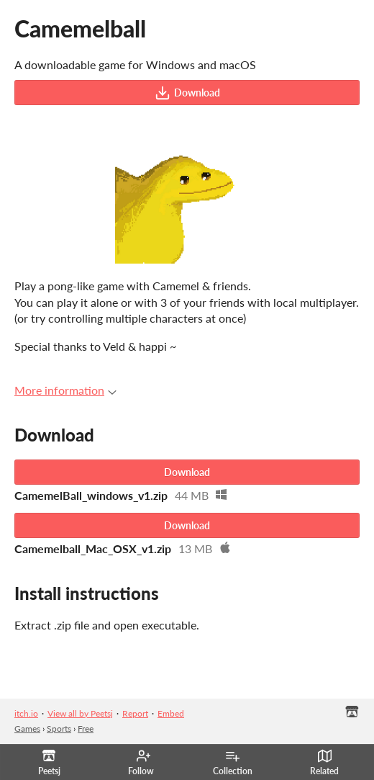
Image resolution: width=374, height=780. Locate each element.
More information (65, 390)
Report (135, 713)
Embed (171, 713)
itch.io (26, 713)
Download (187, 93)
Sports (59, 728)
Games (27, 728)
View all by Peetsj (80, 713)
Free (86, 728)
